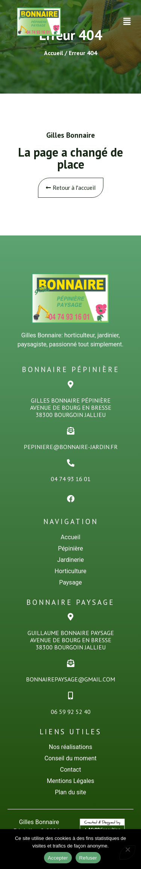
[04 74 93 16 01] (70, 463)
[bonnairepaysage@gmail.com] (70, 663)
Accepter (58, 858)
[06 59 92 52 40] (70, 696)
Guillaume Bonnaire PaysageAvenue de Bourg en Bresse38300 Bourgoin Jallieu (70, 640)
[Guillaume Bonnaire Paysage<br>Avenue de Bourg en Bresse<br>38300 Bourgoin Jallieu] (70, 617)
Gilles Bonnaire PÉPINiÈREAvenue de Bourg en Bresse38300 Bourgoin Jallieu (70, 407)
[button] (127, 21)
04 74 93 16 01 (71, 479)
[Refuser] (127, 852)
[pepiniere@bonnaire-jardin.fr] (70, 431)
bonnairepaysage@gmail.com (70, 679)
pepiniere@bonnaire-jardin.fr (71, 447)
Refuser (88, 858)
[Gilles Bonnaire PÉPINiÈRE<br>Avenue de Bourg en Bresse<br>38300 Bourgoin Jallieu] (70, 384)
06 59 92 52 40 (71, 711)
